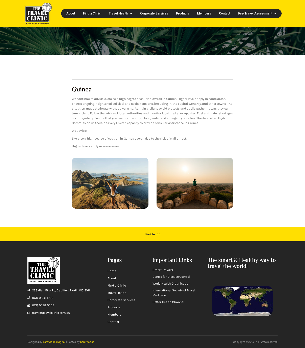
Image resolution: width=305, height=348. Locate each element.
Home (112, 271)
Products (182, 13)
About (70, 13)
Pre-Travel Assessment (257, 13)
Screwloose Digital (54, 342)
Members (204, 13)
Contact (224, 13)
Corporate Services (154, 13)
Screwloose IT (88, 342)
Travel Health (120, 13)
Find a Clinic (92, 13)
